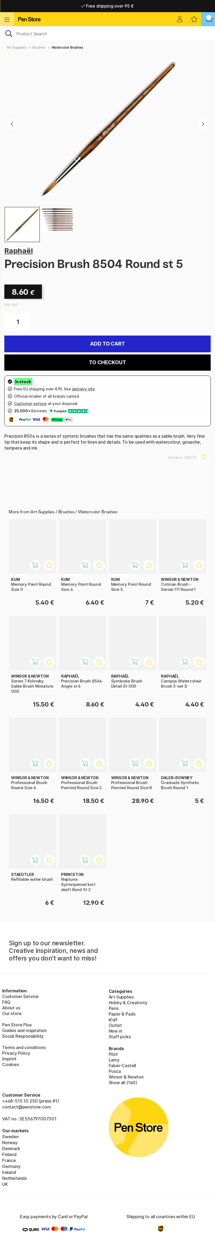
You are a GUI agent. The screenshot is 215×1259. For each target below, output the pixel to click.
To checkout (107, 362)
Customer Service (20, 996)
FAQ (6, 1002)
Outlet (115, 1025)
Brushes (38, 47)
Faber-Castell (122, 1065)
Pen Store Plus (17, 1024)
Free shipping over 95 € (107, 6)
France (9, 1160)
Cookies (10, 1064)
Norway (10, 1142)
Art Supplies (16, 47)
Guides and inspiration (24, 1030)
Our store (11, 1013)
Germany (11, 1166)
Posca (115, 1071)
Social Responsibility (23, 1036)
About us (11, 1007)
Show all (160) (123, 1082)
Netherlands (14, 1178)
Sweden (10, 1136)
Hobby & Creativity (128, 1002)
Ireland (9, 1172)
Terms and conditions (23, 1047)
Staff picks (120, 1036)
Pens (113, 1008)
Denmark (11, 1148)
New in (115, 1031)
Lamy (114, 1060)
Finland (9, 1154)
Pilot (113, 1054)
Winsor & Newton (126, 1077)
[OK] (107, 33)
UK (5, 1184)
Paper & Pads (122, 1014)
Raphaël (18, 250)
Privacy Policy (16, 1053)
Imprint (9, 1059)
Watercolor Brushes (67, 47)
